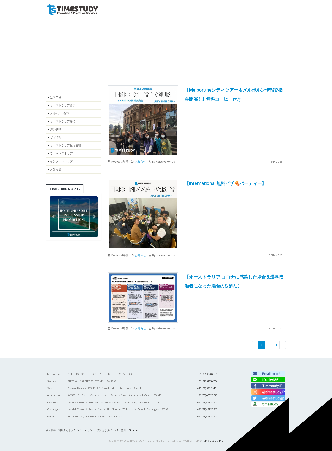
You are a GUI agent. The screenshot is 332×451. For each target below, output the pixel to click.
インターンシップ (61, 161)
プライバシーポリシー (83, 430)
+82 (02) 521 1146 (206, 388)
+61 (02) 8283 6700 (207, 381)
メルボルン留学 (60, 113)
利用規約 (63, 430)
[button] (53, 216)
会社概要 (51, 430)
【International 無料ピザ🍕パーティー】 (225, 183)
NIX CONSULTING (213, 440)
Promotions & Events (65, 188)
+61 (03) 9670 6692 (207, 374)
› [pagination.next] (282, 345)
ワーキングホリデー (62, 153)
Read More (275, 161)
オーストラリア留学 (62, 105)
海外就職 (55, 129)
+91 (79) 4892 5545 (207, 395)
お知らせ (55, 169)
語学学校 (55, 97)
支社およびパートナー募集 (111, 430)
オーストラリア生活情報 (65, 145)
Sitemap (133, 430)
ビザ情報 (55, 137)
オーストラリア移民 (62, 121)
